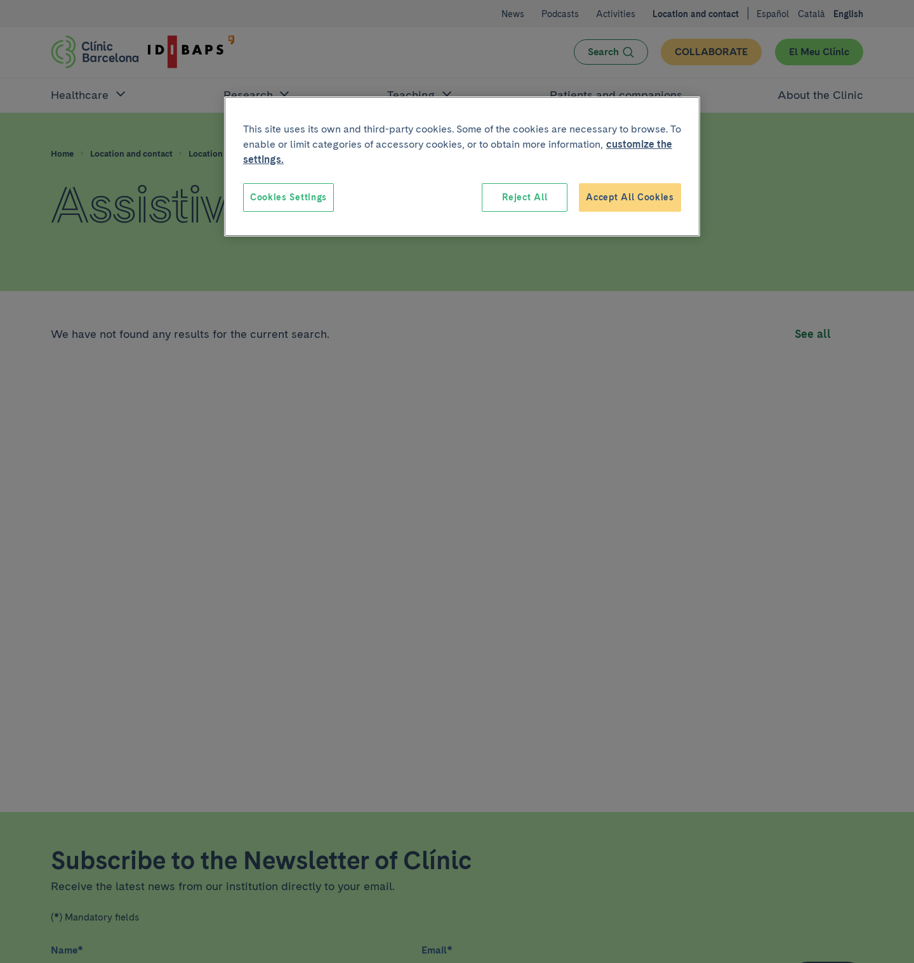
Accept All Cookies (630, 197)
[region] (462, 166)
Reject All (524, 197)
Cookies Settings (288, 197)
